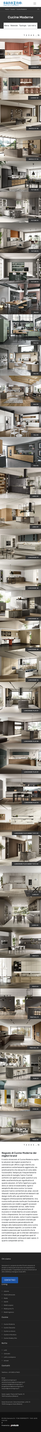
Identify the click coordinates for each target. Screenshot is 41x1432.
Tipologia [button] (22, 26)
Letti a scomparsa (10, 1357)
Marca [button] (6, 26)
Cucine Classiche (9, 1327)
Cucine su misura (9, 1331)
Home (7, 9)
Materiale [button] (14, 26)
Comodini (7, 1353)
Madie (6, 1298)
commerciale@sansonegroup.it (12, 1384)
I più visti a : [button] (32, 26)
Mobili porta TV (9, 1309)
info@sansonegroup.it (9, 1380)
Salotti (6, 1302)
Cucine (13, 9)
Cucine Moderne (22, 9)
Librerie (6, 1291)
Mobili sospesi (8, 1305)
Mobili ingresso (9, 1312)
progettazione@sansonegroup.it (13, 1386)
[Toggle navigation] (35, 3)
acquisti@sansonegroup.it (10, 1388)
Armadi (6, 1360)
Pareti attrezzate (9, 1295)
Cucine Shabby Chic (10, 1338)
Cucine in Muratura (10, 1334)
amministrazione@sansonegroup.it (13, 1382)
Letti (5, 1350)
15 (38, 35)
